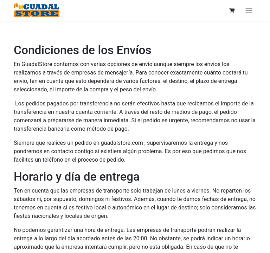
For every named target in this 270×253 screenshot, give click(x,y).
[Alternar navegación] (249, 10)
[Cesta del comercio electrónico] (232, 10)
